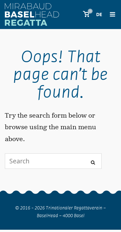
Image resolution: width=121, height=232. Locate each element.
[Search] (93, 161)
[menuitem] (99, 15)
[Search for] (53, 161)
